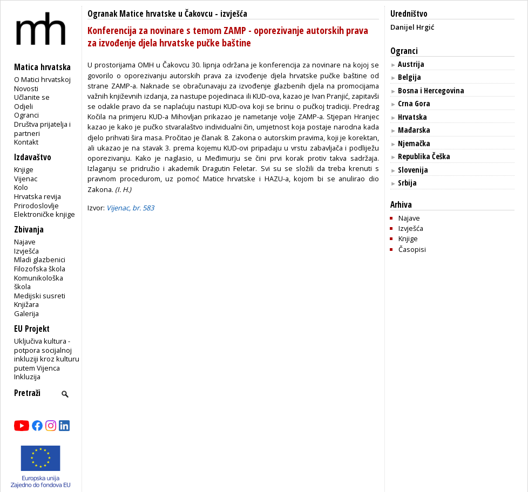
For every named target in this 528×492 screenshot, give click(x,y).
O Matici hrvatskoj (42, 79)
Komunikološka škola (38, 282)
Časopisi (412, 249)
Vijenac (25, 178)
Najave (25, 242)
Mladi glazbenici (39, 259)
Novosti (26, 88)
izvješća (233, 13)
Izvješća (26, 251)
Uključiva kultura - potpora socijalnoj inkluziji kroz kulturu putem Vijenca (46, 354)
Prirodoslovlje (36, 205)
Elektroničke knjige (44, 214)
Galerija (26, 313)
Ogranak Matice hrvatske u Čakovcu (150, 13)
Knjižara (26, 304)
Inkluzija (27, 376)
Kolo (21, 187)
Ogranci (26, 115)
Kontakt (26, 142)
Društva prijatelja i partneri (42, 128)
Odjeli (23, 106)
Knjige (23, 169)
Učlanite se (32, 97)
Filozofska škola (39, 269)
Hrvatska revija (37, 196)
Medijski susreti (39, 295)
